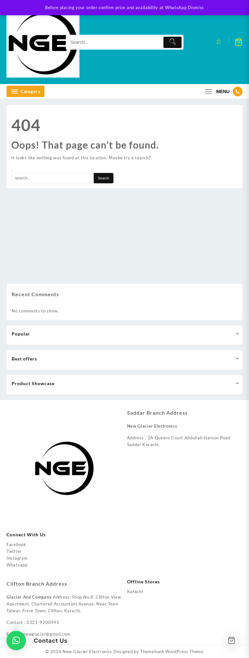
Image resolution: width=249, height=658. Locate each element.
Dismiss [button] (196, 7)
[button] (16, 640)
